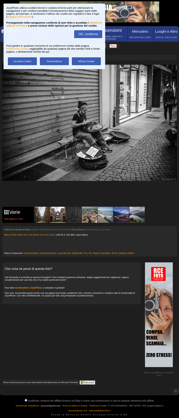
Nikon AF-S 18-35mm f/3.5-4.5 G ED (35, 234)
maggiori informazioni (19, 16)
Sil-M (114, 253)
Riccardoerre (78, 229)
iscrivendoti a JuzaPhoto (28, 287)
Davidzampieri (31, 253)
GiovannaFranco (48, 253)
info (158, 375)
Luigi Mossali (64, 253)
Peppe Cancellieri (101, 253)
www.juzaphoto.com (78, 410)
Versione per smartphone (27, 406)
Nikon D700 (10, 234)
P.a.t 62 (87, 253)
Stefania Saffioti (126, 253)
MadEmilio (77, 253)
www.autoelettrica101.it (99, 410)
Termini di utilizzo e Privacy (74, 406)
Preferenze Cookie (17, 48)
